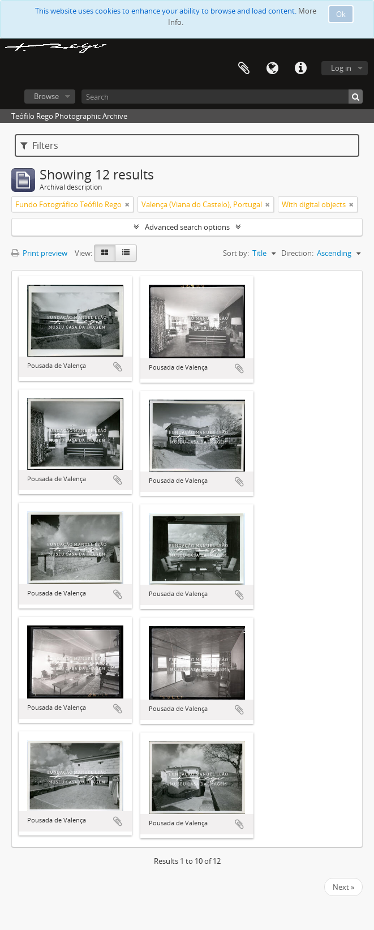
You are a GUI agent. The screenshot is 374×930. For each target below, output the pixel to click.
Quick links (300, 68)
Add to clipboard (117, 366)
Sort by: (236, 253)
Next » (343, 887)
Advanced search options (187, 227)
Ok (341, 14)
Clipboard (244, 68)
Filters (39, 145)
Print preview (39, 253)
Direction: (297, 253)
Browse (46, 96)
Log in (341, 68)
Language (272, 68)
